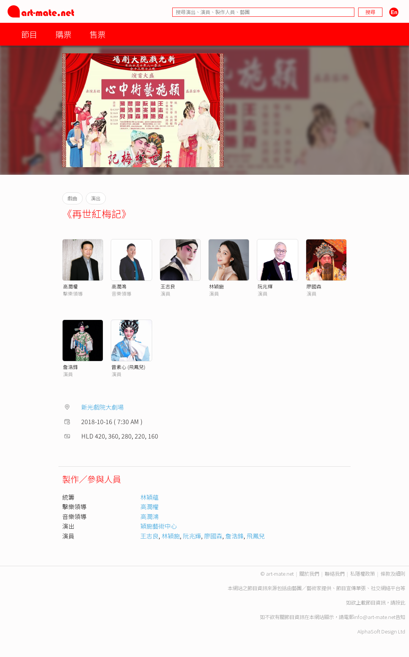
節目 (29, 34)
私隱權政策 (362, 573)
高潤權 (70, 286)
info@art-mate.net (374, 617)
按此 (400, 602)
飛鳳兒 (256, 535)
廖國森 (314, 286)
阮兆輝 (265, 286)
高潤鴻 (119, 286)
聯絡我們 (335, 573)
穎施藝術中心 (158, 525)
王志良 (167, 286)
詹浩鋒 (70, 366)
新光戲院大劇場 (102, 407)
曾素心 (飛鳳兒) (128, 366)
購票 (63, 34)
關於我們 (309, 573)
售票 (97, 34)
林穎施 (216, 286)
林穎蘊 (149, 497)
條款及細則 (393, 573)
